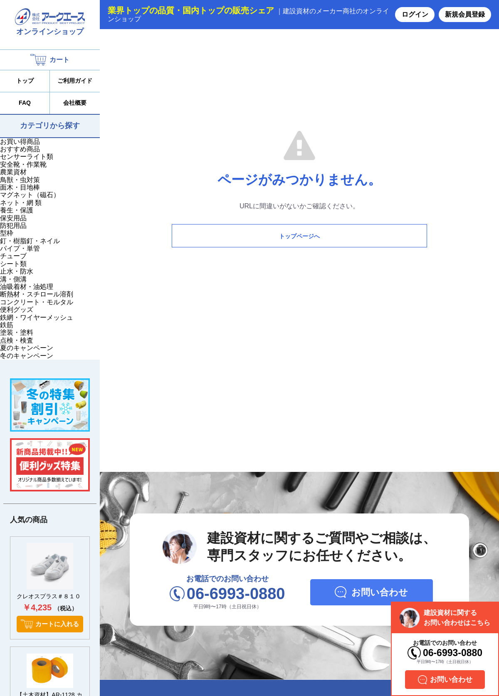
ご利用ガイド (74, 80)
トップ (25, 80)
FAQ (25, 102)
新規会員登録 (465, 14)
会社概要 (74, 102)
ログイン (415, 14)
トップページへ (299, 236)
